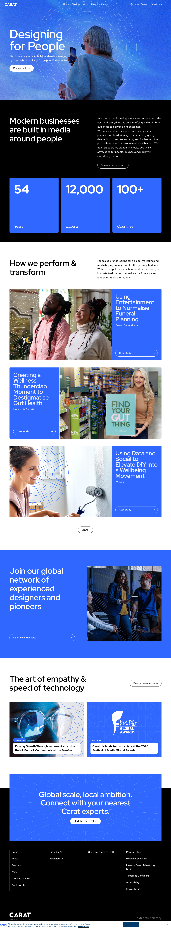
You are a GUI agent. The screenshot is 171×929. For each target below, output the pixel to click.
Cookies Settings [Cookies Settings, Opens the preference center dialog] (131, 926)
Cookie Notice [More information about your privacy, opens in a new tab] (83, 928)
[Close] (167, 925)
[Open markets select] (138, 4)
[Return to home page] (11, 4)
